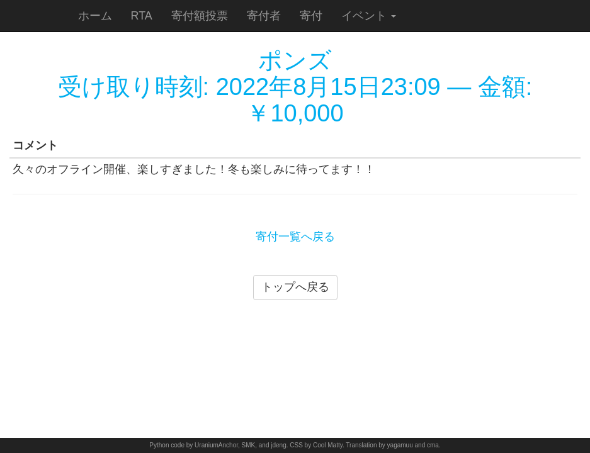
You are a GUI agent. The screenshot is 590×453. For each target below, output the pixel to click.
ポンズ (295, 60)
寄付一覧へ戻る (295, 236)
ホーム (95, 15)
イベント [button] (368, 15)
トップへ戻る (295, 287)
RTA (141, 15)
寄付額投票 (199, 15)
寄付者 (264, 15)
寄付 (311, 15)
